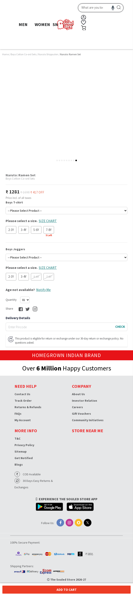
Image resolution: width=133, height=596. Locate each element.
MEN (23, 24)
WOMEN (42, 24)
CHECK (120, 327)
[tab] (57, 160)
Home (5, 54)
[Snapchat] (78, 522)
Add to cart (67, 590)
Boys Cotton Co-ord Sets (24, 54)
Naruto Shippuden (48, 54)
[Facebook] (60, 522)
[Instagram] (69, 522)
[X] (87, 522)
